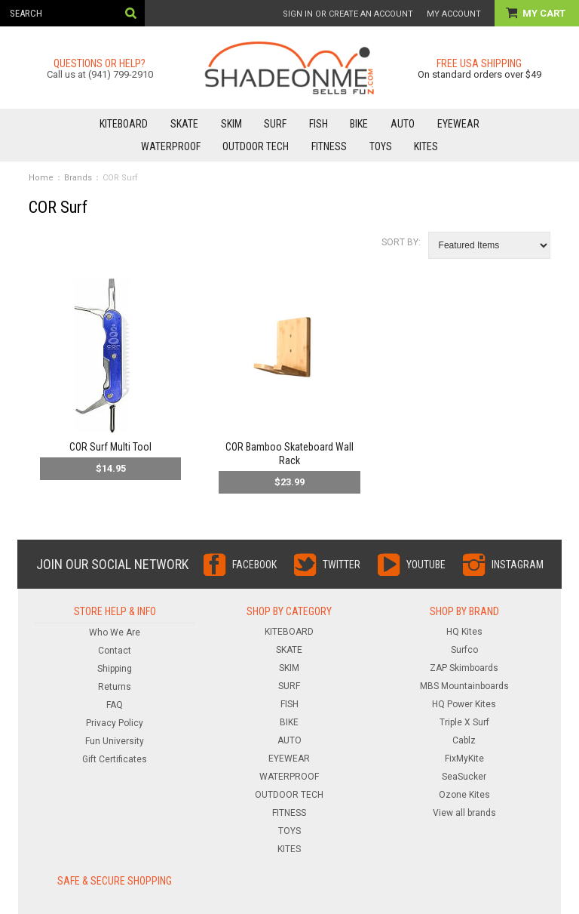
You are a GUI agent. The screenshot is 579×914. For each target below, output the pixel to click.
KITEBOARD (124, 124)
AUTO (403, 124)
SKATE (184, 124)
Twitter (341, 565)
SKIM (231, 124)
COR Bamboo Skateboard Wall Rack (289, 453)
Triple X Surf (464, 722)
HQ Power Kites (464, 704)
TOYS (380, 146)
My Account (454, 14)
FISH (318, 124)
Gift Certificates (114, 759)
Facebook (254, 565)
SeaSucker (464, 776)
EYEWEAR (458, 124)
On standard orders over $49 (479, 74)
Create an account (371, 14)
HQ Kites (464, 631)
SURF (275, 124)
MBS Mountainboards (464, 686)
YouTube (426, 565)
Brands (78, 178)
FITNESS (329, 146)
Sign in (298, 14)
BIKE (359, 124)
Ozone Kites (464, 794)
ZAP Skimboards (464, 668)
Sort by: (401, 242)
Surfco (464, 650)
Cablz (464, 740)
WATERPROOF (171, 146)
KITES (426, 146)
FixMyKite (464, 758)
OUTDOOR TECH (255, 146)
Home (41, 178)
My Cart (545, 13)
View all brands (464, 813)
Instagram (518, 565)
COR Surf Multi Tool (110, 447)
